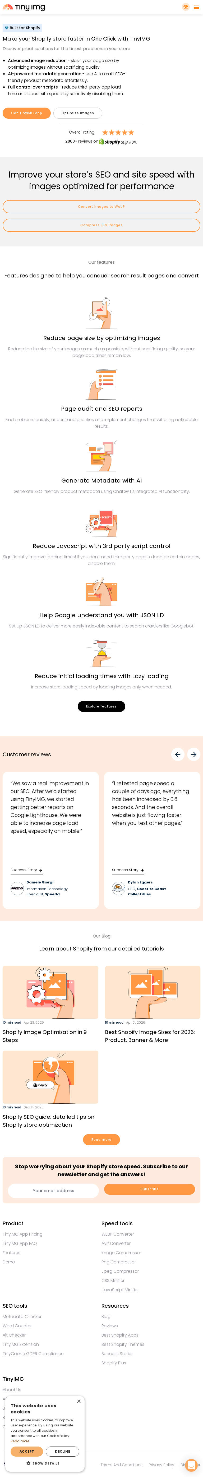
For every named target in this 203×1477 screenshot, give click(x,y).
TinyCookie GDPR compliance (33, 1354)
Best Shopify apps (120, 1335)
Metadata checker (22, 1317)
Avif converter (116, 1243)
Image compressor (121, 1253)
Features (11, 1253)
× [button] (79, 1402)
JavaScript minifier (120, 1290)
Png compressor (119, 1262)
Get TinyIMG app (26, 113)
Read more (101, 1139)
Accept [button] (27, 1451)
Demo (9, 1262)
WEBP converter (118, 1234)
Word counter (17, 1326)
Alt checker (14, 1335)
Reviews (110, 1326)
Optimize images (78, 113)
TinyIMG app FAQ (20, 1243)
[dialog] (45, 1434)
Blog (106, 1317)
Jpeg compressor (120, 1271)
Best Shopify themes (123, 1344)
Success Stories (117, 1354)
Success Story (27, 870)
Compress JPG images (101, 225)
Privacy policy (161, 1464)
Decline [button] (62, 1451)
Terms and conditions (121, 1464)
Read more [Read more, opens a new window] (20, 1441)
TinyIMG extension (21, 1344)
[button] (45, 1463)
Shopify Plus (114, 1363)
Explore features (101, 706)
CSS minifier (113, 1280)
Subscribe (150, 1189)
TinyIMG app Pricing (23, 1234)
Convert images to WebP (101, 206)
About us (12, 1390)
